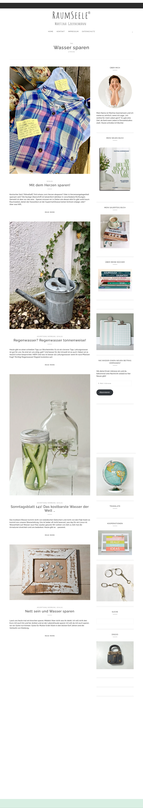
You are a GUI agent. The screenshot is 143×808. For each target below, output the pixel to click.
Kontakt (61, 31)
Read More (50, 212)
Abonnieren (104, 392)
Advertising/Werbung (46, 336)
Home (50, 31)
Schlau (50, 181)
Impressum (73, 31)
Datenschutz (88, 31)
